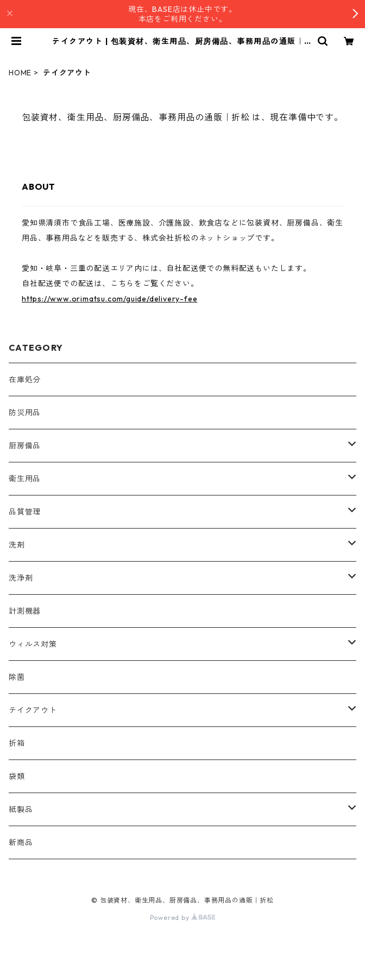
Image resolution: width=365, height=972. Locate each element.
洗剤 (17, 545)
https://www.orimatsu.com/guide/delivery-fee (109, 299)
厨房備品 (25, 445)
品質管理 (25, 512)
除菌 (17, 677)
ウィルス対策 (33, 644)
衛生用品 (25, 479)
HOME (20, 73)
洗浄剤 (21, 578)
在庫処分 (25, 379)
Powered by (183, 917)
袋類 (17, 776)
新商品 (21, 842)
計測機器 (25, 611)
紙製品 (21, 809)
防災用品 (25, 412)
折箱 (17, 743)
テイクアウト (33, 710)
